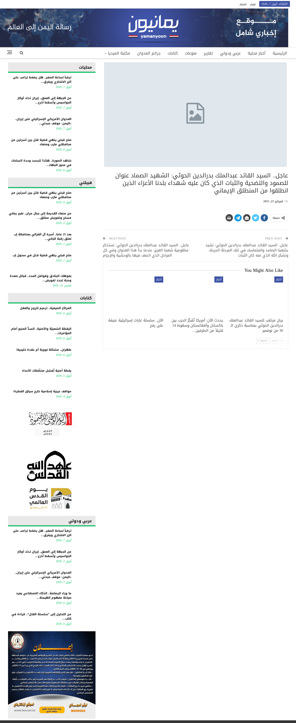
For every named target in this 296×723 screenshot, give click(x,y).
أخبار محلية (257, 53)
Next (262, 340)
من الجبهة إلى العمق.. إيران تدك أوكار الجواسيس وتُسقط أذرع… (44, 100)
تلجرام (243, 4)
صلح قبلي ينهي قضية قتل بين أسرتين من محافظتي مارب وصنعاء (41, 142)
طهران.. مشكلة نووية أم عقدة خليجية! (43, 349)
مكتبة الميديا (119, 53)
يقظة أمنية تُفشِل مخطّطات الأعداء (46, 370)
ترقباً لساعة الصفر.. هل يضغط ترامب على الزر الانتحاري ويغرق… (42, 79)
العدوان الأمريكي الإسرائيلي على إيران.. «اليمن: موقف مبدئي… (43, 121)
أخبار (278, 279)
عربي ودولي (230, 53)
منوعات (191, 53)
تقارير (208, 53)
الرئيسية (280, 53)
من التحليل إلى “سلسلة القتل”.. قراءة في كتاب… (41, 616)
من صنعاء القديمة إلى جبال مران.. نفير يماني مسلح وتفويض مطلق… (40, 215)
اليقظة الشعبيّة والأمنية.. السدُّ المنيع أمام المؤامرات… (41, 331)
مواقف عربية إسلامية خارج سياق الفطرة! (42, 391)
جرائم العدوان (149, 53)
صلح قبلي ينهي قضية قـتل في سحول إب (42, 255)
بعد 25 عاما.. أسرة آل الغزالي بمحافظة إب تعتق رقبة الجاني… (42, 236)
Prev (276, 340)
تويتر (253, 4)
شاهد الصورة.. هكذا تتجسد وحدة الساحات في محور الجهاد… (41, 163)
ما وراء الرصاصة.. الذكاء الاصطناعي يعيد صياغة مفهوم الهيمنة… (43, 595)
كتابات (173, 53)
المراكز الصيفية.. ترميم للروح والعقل (45, 308)
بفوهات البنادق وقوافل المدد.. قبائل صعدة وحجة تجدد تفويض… (40, 278)
